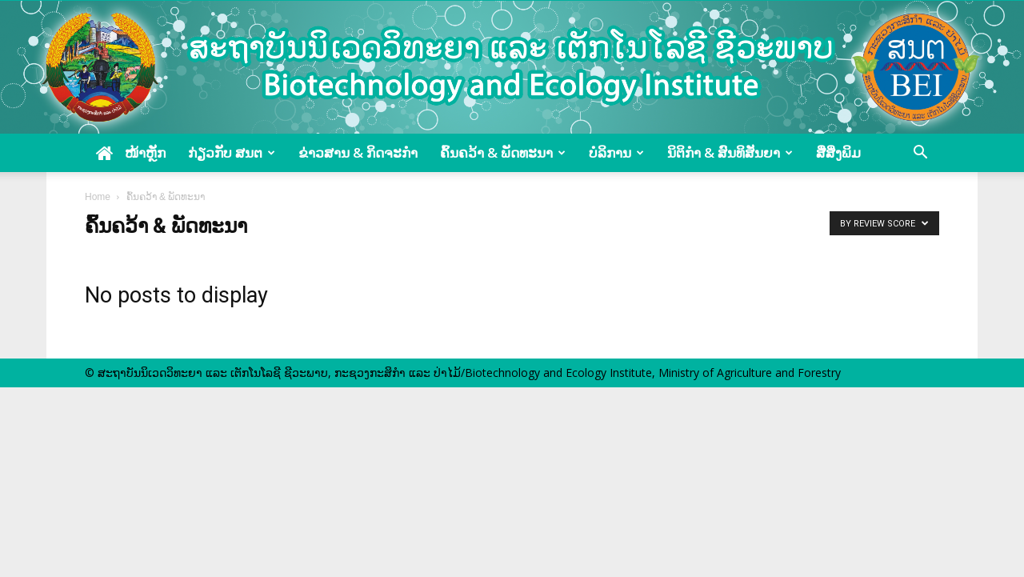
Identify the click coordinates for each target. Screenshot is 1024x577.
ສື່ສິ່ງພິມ (838, 152)
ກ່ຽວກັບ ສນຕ (231, 152)
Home (97, 196)
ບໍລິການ (616, 152)
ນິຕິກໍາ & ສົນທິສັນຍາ (730, 152)
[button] (920, 153)
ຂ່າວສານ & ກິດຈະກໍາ (358, 152)
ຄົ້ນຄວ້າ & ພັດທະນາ (503, 152)
